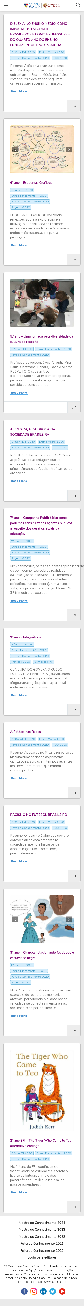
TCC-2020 (60, 58)
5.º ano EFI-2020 (21, 349)
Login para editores (42, 1257)
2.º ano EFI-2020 (21, 1153)
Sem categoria (43, 661)
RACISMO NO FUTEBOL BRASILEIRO (38, 815)
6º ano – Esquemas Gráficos (31, 182)
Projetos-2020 (20, 207)
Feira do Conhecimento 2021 (41, 1243)
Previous (15, 149)
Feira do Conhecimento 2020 (30, 58)
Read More (19, 91)
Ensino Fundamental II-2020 (29, 195)
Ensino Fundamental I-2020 (54, 349)
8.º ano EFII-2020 (22, 965)
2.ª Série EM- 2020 (23, 52)
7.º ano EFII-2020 (22, 541)
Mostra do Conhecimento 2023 (42, 1229)
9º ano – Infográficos (25, 637)
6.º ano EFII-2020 (22, 190)
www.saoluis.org (55, 1281)
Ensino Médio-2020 (51, 52)
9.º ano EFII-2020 (22, 644)
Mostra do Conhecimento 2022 (42, 1236)
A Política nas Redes (25, 732)
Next (69, 149)
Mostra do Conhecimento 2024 (42, 1223)
